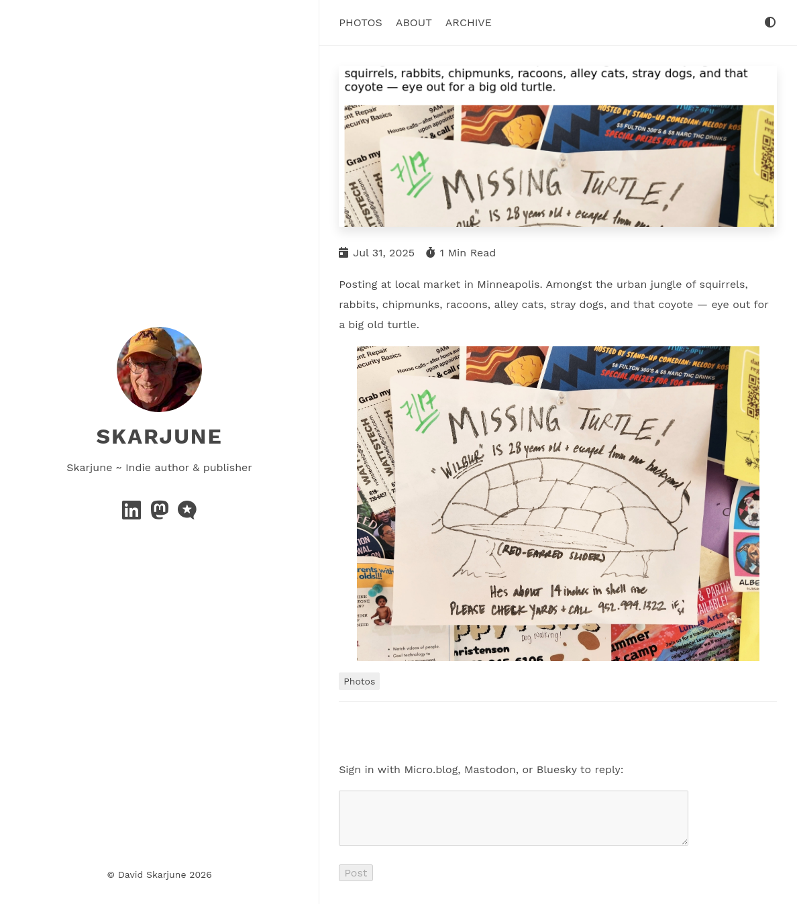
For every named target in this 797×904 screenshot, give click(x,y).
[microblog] (187, 514)
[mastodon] (161, 514)
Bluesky (557, 768)
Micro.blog (431, 768)
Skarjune (159, 436)
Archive (468, 22)
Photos (360, 22)
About (414, 22)
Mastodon (490, 768)
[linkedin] (133, 514)
